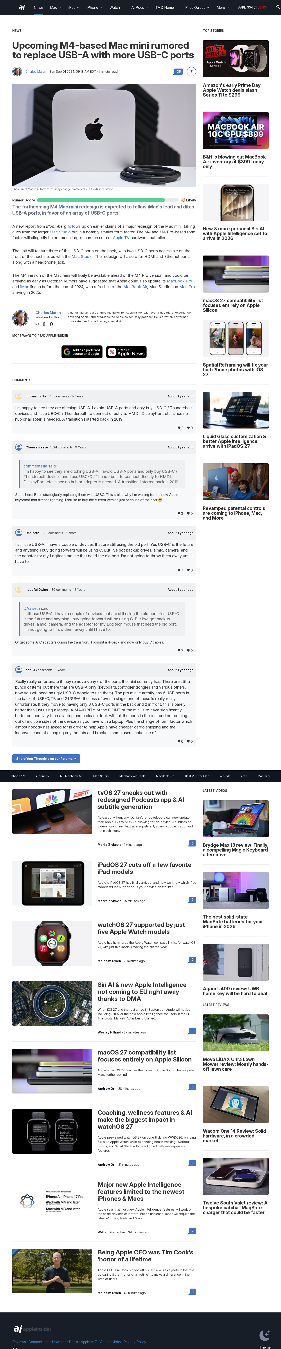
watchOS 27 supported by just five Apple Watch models (141, 928)
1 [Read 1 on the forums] (193, 1291)
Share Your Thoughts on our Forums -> (46, 758)
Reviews (19, 1342)
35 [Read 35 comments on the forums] (179, 71)
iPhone (95, 7)
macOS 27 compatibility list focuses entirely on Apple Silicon (145, 1056)
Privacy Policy (134, 1342)
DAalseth (33, 533)
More (223, 7)
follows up (77, 226)
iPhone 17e (18, 776)
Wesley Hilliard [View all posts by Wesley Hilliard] (109, 1032)
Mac (55, 7)
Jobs (117, 1342)
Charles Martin (35, 71)
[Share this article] (191, 71)
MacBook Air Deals (132, 776)
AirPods (139, 7)
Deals (73, 1342)
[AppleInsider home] (22, 7)
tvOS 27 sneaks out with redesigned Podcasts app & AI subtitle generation (141, 799)
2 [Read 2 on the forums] (193, 1231)
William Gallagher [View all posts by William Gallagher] (112, 1232)
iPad (74, 7)
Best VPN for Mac (197, 776)
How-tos (59, 1342)
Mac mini (68, 207)
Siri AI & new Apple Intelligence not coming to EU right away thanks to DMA (142, 991)
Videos (104, 1342)
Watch (117, 7)
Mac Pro (187, 286)
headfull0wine (37, 589)
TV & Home (166, 7)
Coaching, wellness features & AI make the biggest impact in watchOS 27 (145, 1119)
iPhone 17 (42, 776)
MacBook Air (135, 286)
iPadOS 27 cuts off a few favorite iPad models (144, 868)
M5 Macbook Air (71, 776)
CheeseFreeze (37, 447)
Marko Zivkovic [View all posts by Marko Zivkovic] (109, 844)
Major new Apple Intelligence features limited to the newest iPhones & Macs (141, 1191)
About (180, 396)
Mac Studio (60, 232)
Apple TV (121, 237)
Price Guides (197, 7)
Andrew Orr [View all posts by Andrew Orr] (107, 1088)
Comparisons (39, 1342)
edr (29, 670)
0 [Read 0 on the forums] (192, 843)
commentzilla (36, 396)
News (38, 7)
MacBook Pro (179, 281)
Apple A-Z (89, 1342)
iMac (24, 286)
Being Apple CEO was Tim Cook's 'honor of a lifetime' (145, 1255)
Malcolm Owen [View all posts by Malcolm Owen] (109, 961)
